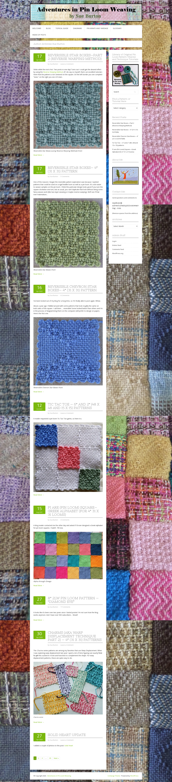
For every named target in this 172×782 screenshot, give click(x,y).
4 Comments (64, 520)
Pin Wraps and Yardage (97, 28)
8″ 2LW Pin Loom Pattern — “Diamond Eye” (73, 600)
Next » (56, 758)
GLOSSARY (117, 28)
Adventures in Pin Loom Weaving (59, 776)
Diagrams (77, 28)
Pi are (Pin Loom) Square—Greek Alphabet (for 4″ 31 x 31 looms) (73, 511)
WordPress (134, 776)
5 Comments (64, 176)
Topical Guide (62, 28)
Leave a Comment (66, 64)
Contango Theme (114, 776)
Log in (114, 241)
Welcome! (36, 28)
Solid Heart (68, 745)
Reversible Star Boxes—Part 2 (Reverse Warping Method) (75, 57)
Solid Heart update (67, 735)
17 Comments (65, 607)
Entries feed (116, 245)
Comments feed (118, 249)
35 (50, 758)
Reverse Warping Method (53, 72)
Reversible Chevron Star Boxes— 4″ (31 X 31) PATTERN (72, 288)
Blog (48, 28)
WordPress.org (117, 253)
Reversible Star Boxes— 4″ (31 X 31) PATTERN (73, 169)
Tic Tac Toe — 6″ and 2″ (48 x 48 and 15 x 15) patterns (73, 406)
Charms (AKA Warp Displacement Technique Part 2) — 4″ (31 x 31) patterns (75, 636)
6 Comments (64, 295)
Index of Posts (39, 35)
